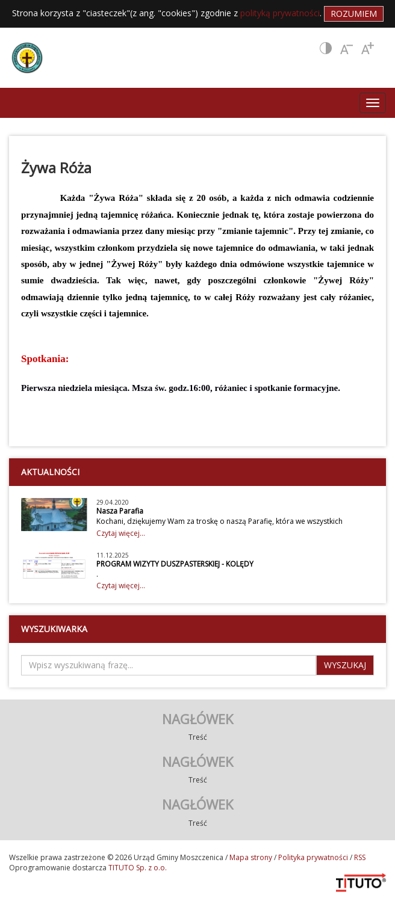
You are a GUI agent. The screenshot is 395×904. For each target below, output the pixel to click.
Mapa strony (250, 857)
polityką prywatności (280, 13)
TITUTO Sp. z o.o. (137, 867)
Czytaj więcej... (120, 533)
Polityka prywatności (313, 857)
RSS (359, 857)
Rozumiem (354, 13)
